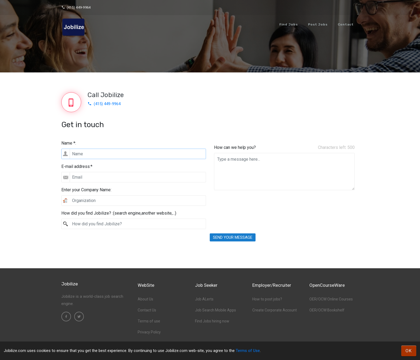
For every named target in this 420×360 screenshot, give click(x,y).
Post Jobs (318, 24)
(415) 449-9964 (76, 7)
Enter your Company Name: (86, 189)
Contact (346, 24)
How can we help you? (235, 147)
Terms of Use (248, 350)
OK (409, 350)
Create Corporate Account (274, 310)
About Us (145, 299)
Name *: (68, 143)
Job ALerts (204, 299)
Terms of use (149, 321)
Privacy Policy (149, 332)
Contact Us (147, 310)
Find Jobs (288, 24)
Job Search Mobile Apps (215, 310)
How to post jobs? (267, 299)
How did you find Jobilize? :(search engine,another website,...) (118, 213)
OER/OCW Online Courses (331, 299)
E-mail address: (76, 166)
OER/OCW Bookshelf (326, 310)
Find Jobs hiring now (212, 321)
